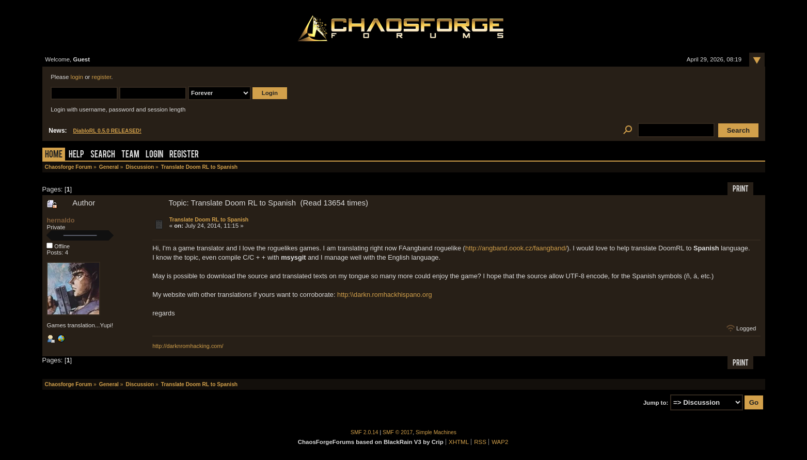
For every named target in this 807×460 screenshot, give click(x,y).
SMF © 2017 (398, 432)
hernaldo (60, 220)
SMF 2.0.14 (364, 432)
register (102, 77)
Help (76, 155)
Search (102, 155)
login (77, 77)
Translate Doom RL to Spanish (209, 219)
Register (184, 155)
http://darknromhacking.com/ (187, 346)
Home (53, 155)
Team (130, 155)
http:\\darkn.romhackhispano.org (384, 294)
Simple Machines (436, 432)
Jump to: (656, 403)
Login (154, 155)
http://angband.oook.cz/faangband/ (516, 248)
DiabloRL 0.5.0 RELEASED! (107, 131)
